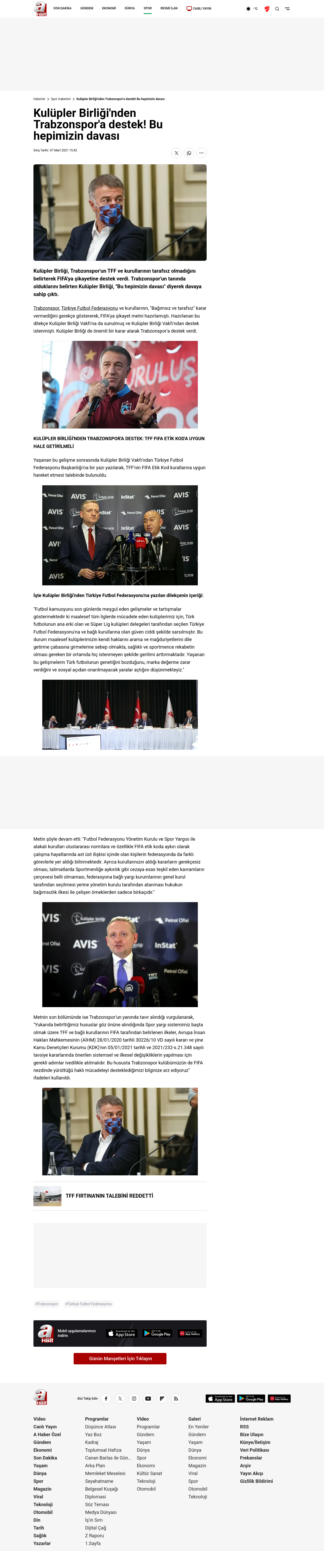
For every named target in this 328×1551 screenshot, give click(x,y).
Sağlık (39, 1535)
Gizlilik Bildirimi (256, 1481)
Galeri (195, 1419)
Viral (38, 1496)
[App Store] (122, 1333)
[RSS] (176, 1398)
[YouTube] (148, 1398)
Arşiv (245, 1465)
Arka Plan (95, 1465)
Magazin (42, 1489)
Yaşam (40, 1465)
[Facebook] (106, 1398)
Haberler (39, 99)
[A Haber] (40, 9)
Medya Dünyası (101, 1512)
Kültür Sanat (149, 1473)
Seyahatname (99, 1481)
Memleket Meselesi (105, 1473)
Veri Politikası (254, 1450)
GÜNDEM (86, 8)
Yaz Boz (93, 1434)
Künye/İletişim (255, 1442)
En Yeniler (199, 1426)
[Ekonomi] (229, 8)
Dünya (39, 1473)
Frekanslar (251, 1458)
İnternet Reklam (257, 1419)
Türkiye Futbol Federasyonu (89, 308)
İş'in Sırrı (94, 1520)
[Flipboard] (162, 1398)
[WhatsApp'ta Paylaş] (189, 153)
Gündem (42, 1442)
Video (39, 1419)
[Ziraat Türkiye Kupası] (267, 8)
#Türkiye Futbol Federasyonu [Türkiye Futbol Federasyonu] (88, 1304)
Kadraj (91, 1442)
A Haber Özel (47, 1434)
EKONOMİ (109, 8)
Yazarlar (42, 1543)
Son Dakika (45, 1458)
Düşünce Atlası (100, 1426)
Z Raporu (94, 1535)
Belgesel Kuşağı (101, 1489)
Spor (38, 1481)
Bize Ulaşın (251, 1434)
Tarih (38, 1528)
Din (36, 1520)
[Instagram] (134, 1398)
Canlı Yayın (45, 1426)
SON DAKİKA (62, 8)
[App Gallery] (190, 1333)
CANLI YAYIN (198, 8)
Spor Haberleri (61, 99)
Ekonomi (42, 1450)
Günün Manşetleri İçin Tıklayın (120, 1358)
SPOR (148, 8)
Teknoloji (43, 1504)
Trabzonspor (46, 308)
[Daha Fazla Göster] (201, 153)
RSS (244, 1426)
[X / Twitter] (120, 1398)
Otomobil (43, 1512)
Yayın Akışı (251, 1473)
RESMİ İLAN (168, 8)
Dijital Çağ (95, 1528)
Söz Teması (97, 1504)
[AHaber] (253, 8)
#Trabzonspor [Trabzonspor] (47, 1304)
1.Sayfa (93, 1543)
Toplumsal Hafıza (103, 1450)
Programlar (97, 1419)
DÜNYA (130, 8)
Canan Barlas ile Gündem (110, 1458)
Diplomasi (95, 1496)
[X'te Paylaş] (176, 153)
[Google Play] (157, 1333)
